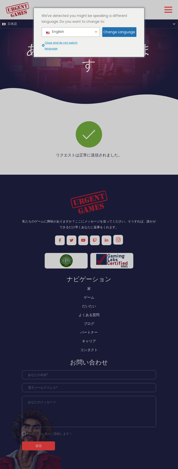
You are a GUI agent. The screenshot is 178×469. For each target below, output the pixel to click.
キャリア (89, 341)
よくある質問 (89, 314)
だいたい (89, 306)
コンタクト (89, 349)
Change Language (119, 32)
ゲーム (89, 297)
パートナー (89, 332)
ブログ (89, 323)
